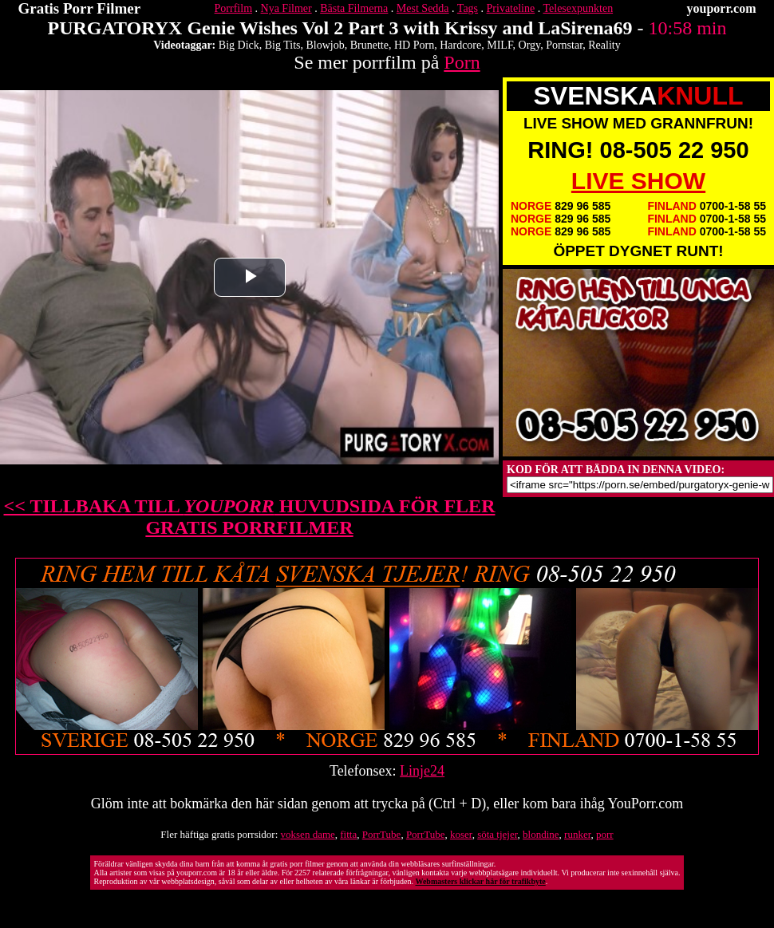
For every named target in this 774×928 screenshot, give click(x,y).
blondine (541, 834)
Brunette (369, 45)
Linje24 (422, 771)
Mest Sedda (423, 8)
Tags (467, 8)
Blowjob (325, 45)
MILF (499, 45)
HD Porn (414, 45)
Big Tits (283, 45)
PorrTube (381, 834)
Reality (604, 45)
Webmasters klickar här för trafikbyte (480, 881)
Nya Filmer (286, 8)
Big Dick (239, 45)
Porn (462, 62)
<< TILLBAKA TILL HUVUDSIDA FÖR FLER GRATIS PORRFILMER (250, 517)
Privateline (511, 8)
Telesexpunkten (578, 8)
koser (461, 834)
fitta (348, 834)
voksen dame (308, 834)
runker (577, 834)
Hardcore (460, 45)
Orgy (530, 45)
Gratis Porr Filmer (79, 8)
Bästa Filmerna (354, 8)
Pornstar (564, 45)
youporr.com (721, 8)
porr (605, 834)
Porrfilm (233, 8)
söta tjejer (497, 834)
